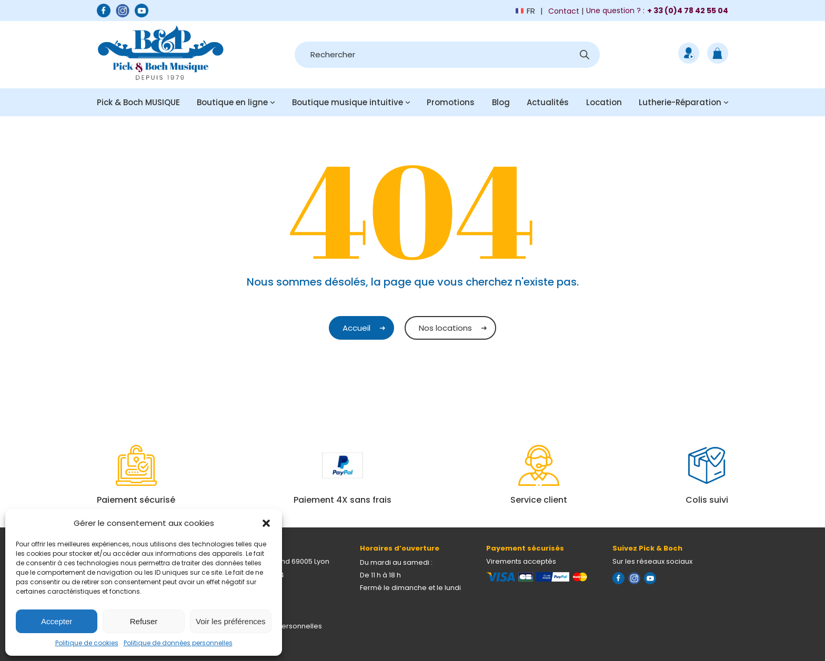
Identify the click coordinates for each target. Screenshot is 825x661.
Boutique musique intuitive (347, 102)
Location (604, 102)
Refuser (144, 621)
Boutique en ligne (232, 102)
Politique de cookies (86, 642)
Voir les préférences (231, 621)
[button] (266, 523)
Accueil (356, 327)
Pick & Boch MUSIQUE (138, 102)
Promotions (451, 102)
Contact (563, 11)
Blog (501, 102)
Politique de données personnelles (178, 642)
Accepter (56, 621)
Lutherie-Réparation (680, 102)
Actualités (548, 102)
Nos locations (445, 327)
